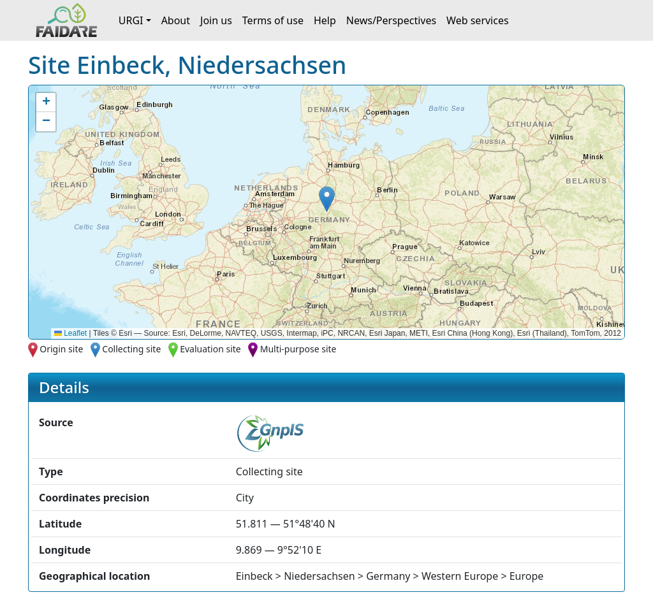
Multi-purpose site (298, 349)
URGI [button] (131, 20)
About (175, 20)
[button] (327, 199)
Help (325, 20)
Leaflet (70, 333)
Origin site (61, 349)
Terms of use (273, 20)
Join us (216, 20)
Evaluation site (210, 349)
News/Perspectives (391, 20)
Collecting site (131, 349)
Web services (477, 20)
